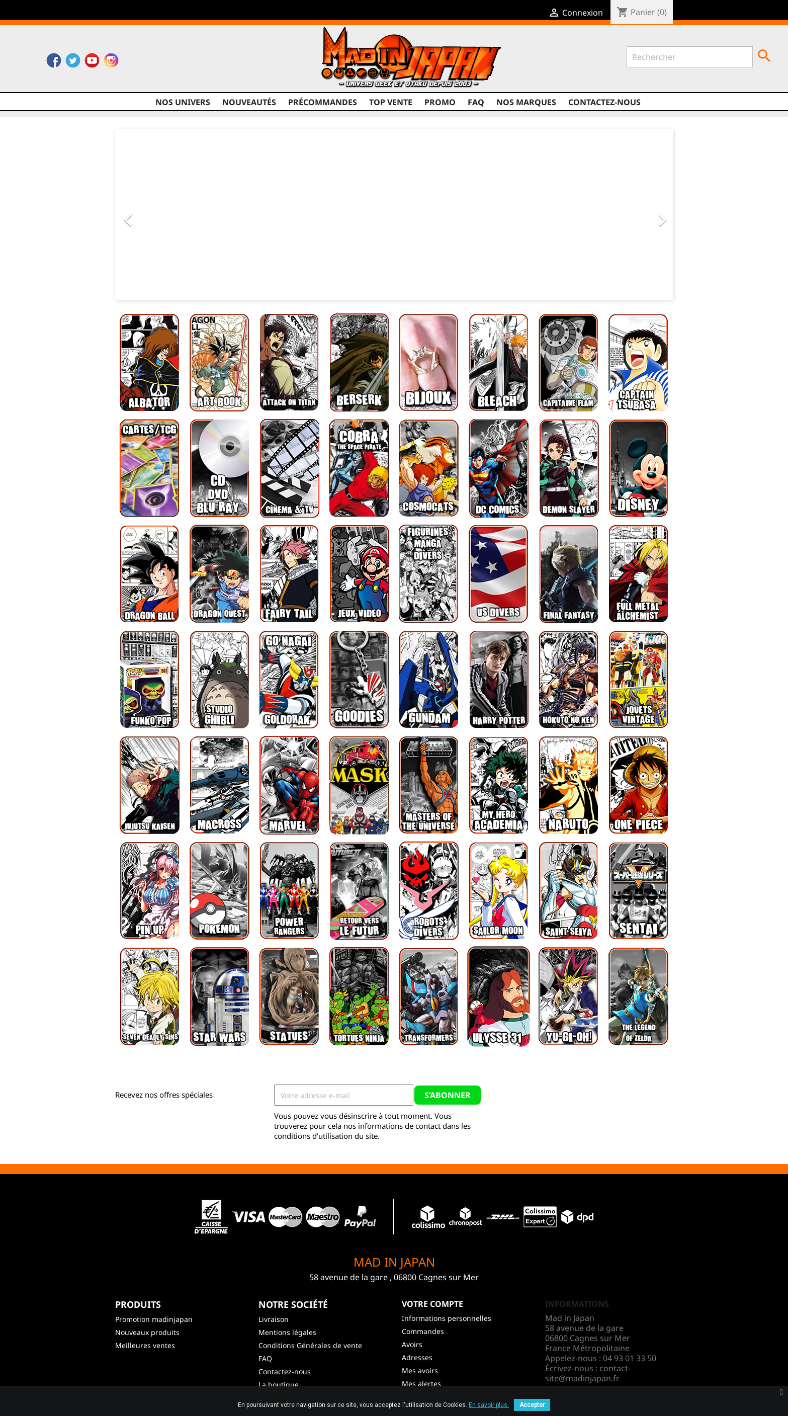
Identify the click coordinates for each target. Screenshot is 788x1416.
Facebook (53, 63)
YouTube (92, 63)
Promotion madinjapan (154, 1319)
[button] (157, 214)
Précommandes (322, 102)
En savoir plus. (489, 1404)
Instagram (111, 63)
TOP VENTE (390, 102)
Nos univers (182, 102)
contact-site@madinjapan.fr (588, 1373)
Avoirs (412, 1344)
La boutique (278, 1384)
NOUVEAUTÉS (249, 102)
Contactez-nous (604, 102)
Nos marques (526, 102)
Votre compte (432, 1303)
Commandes (423, 1331)
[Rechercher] (690, 56)
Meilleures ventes (145, 1345)
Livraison (273, 1319)
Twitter (72, 63)
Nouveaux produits (147, 1332)
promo (440, 102)
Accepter (532, 1404)
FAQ (476, 102)
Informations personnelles (446, 1318)
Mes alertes (421, 1383)
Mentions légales (287, 1332)
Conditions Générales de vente (310, 1345)
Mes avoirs (420, 1370)
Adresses (417, 1357)
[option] (394, 214)
